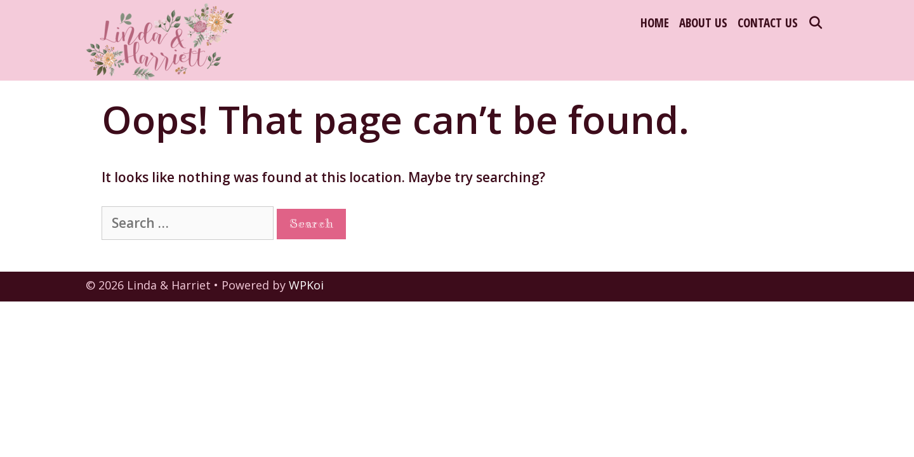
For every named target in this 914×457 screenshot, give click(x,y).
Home (654, 23)
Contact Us (768, 23)
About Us (703, 23)
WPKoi (306, 285)
